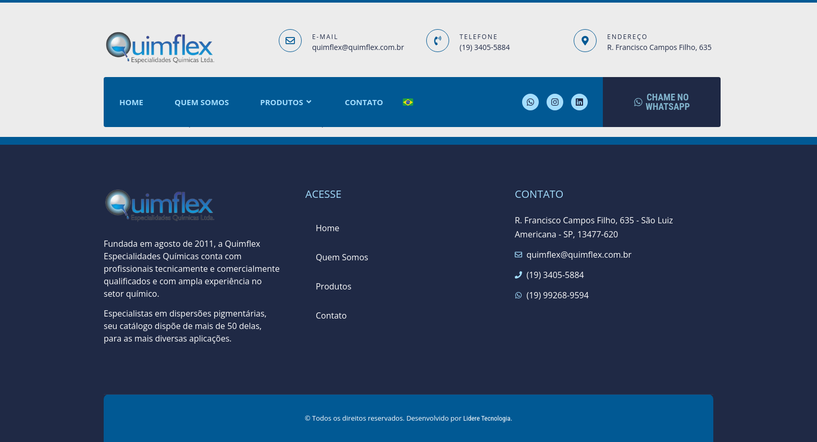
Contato (364, 102)
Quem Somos (202, 102)
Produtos (287, 102)
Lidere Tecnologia (487, 418)
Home (131, 102)
